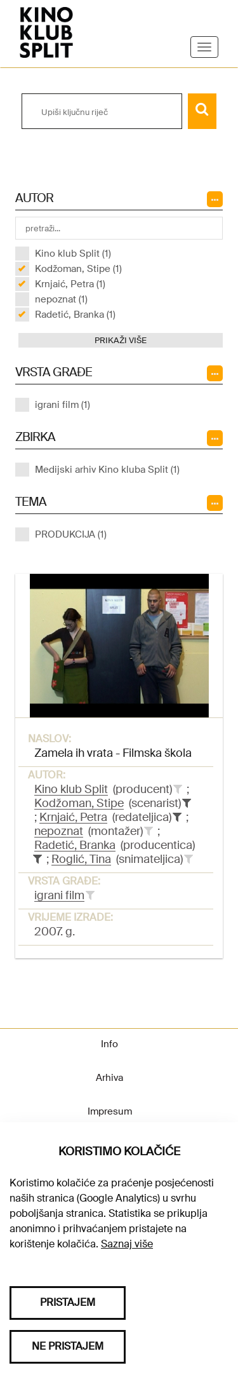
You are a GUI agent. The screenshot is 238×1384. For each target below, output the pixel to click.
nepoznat (58, 831)
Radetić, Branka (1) (75, 314)
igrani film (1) (62, 404)
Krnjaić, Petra (73, 817)
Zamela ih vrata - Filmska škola (113, 753)
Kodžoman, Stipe (79, 803)
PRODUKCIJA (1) (71, 534)
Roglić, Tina (81, 859)
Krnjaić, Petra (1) (70, 284)
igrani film (59, 895)
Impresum (110, 1111)
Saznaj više (127, 1244)
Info (109, 1044)
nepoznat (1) (61, 299)
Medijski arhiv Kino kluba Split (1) (107, 469)
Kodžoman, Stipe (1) (78, 268)
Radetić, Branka (75, 845)
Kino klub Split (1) (73, 253)
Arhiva (109, 1077)
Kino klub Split (71, 789)
